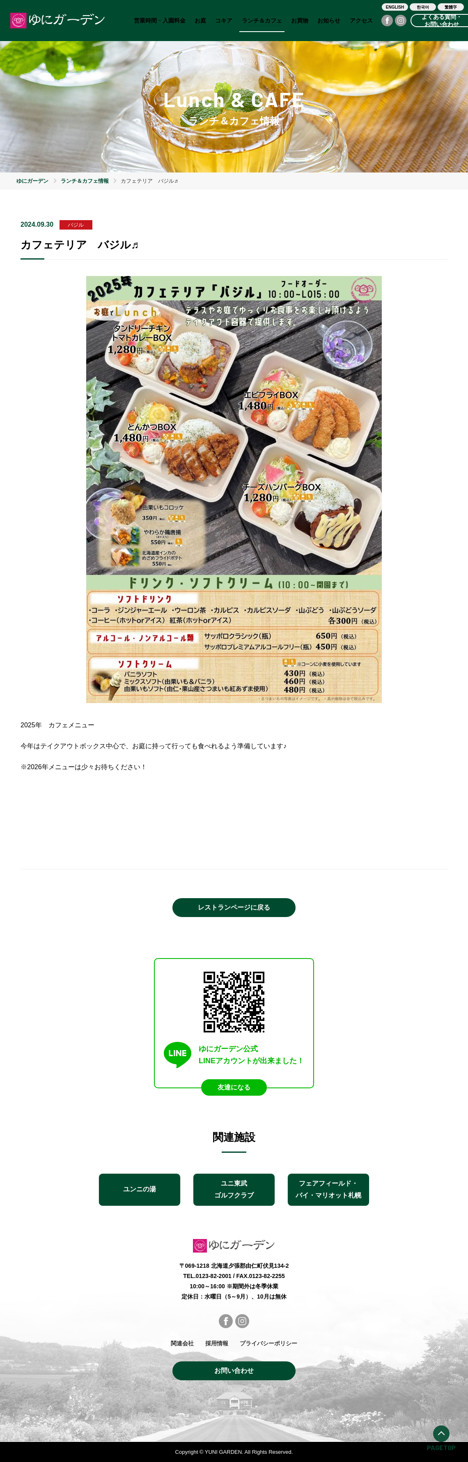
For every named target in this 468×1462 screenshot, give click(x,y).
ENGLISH (395, 7)
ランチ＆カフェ (262, 20)
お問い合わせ (234, 1370)
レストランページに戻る (234, 907)
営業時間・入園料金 (160, 20)
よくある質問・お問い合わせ (442, 20)
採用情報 (216, 1343)
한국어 (423, 7)
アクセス (361, 20)
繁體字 (451, 7)
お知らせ (328, 20)
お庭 (200, 20)
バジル (76, 225)
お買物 (299, 20)
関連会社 (182, 1343)
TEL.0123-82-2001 (207, 1276)
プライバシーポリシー (268, 1343)
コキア (223, 20)
